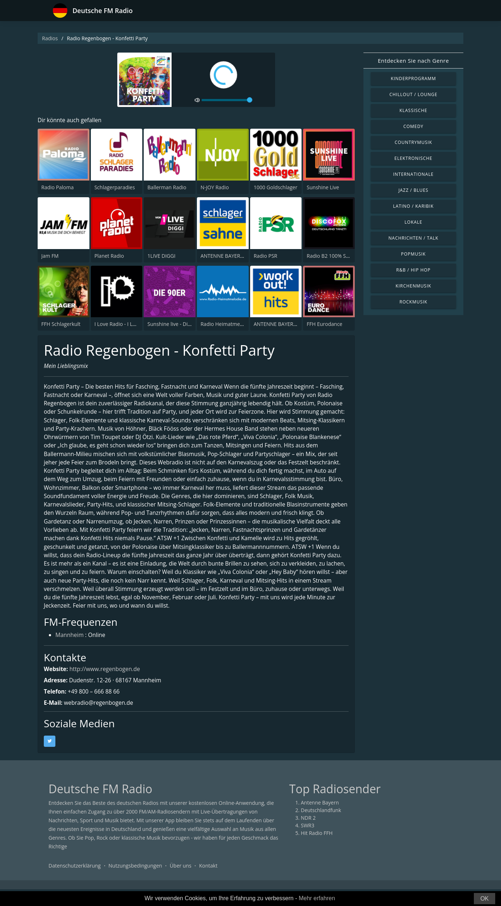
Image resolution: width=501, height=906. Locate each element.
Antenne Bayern (320, 819)
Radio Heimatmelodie (226, 324)
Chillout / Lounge (414, 94)
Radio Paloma (57, 187)
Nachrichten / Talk (413, 238)
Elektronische (414, 158)
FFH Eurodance (324, 324)
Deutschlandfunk (321, 826)
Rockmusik (413, 302)
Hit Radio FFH (317, 849)
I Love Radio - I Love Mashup (127, 324)
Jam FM (50, 255)
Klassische (414, 110)
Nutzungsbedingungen (135, 882)
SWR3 (307, 842)
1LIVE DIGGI (161, 255)
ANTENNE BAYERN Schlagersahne (240, 255)
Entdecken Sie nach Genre (413, 60)
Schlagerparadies (114, 187)
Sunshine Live (323, 187)
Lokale (413, 222)
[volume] (227, 100)
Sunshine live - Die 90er (174, 324)
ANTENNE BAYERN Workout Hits (291, 324)
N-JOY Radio (215, 187)
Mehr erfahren (317, 898)
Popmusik (413, 254)
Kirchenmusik (413, 286)
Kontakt (208, 882)
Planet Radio (109, 255)
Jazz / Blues (414, 190)
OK (484, 898)
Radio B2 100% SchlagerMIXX (341, 255)
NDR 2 (308, 834)
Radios (50, 38)
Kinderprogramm (413, 78)
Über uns (180, 882)
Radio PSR (265, 255)
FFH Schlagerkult (60, 324)
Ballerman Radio (166, 187)
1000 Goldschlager (276, 187)
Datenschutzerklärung (75, 882)
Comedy (413, 126)
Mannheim (70, 652)
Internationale (413, 174)
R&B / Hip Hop (413, 270)
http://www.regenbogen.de (106, 686)
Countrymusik (413, 142)
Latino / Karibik (413, 206)
